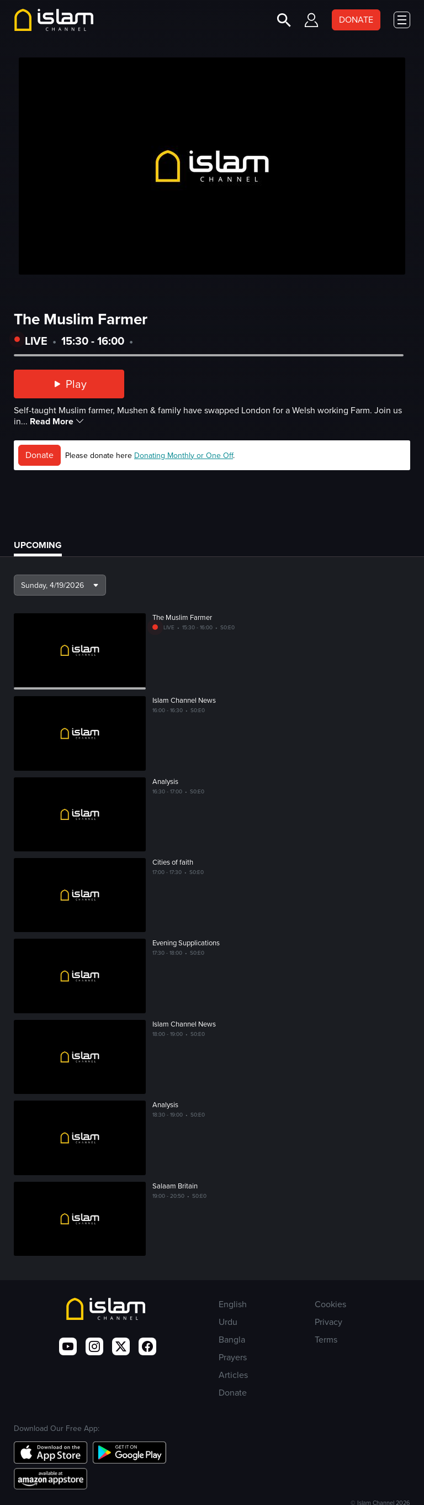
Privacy (328, 1321)
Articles (233, 1375)
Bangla (232, 1339)
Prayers (233, 1357)
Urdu (228, 1321)
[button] (60, 585)
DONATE (356, 19)
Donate (39, 455)
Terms (326, 1339)
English (233, 1304)
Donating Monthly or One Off (183, 455)
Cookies (330, 1304)
